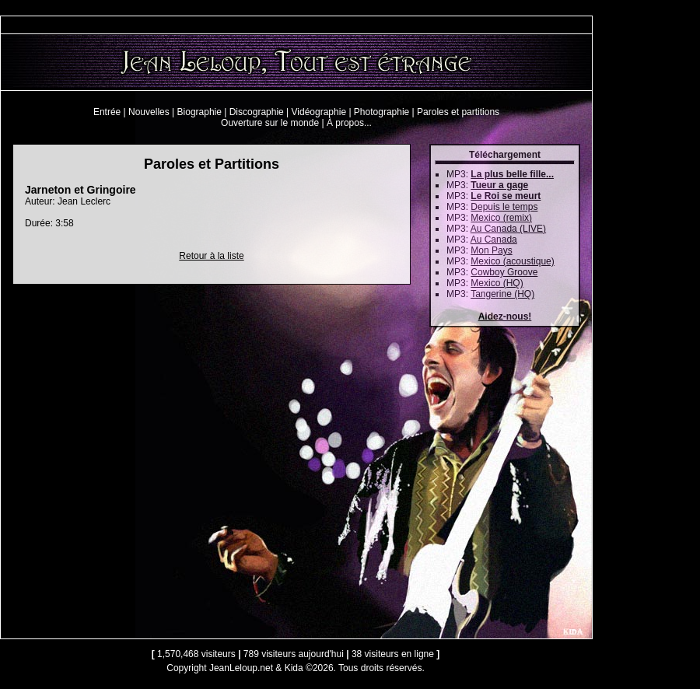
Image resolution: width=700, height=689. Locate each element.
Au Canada (494, 239)
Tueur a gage (499, 185)
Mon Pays (491, 250)
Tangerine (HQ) (502, 294)
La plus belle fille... (512, 174)
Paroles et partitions (458, 112)
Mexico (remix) (501, 217)
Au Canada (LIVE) (508, 228)
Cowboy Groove (504, 272)
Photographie (381, 112)
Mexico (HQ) (497, 283)
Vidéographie (319, 112)
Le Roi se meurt (506, 196)
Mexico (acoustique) (512, 261)
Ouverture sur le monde (270, 122)
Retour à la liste (211, 255)
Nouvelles (149, 112)
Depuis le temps (504, 206)
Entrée (107, 112)
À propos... (349, 122)
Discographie (256, 112)
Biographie (199, 112)
